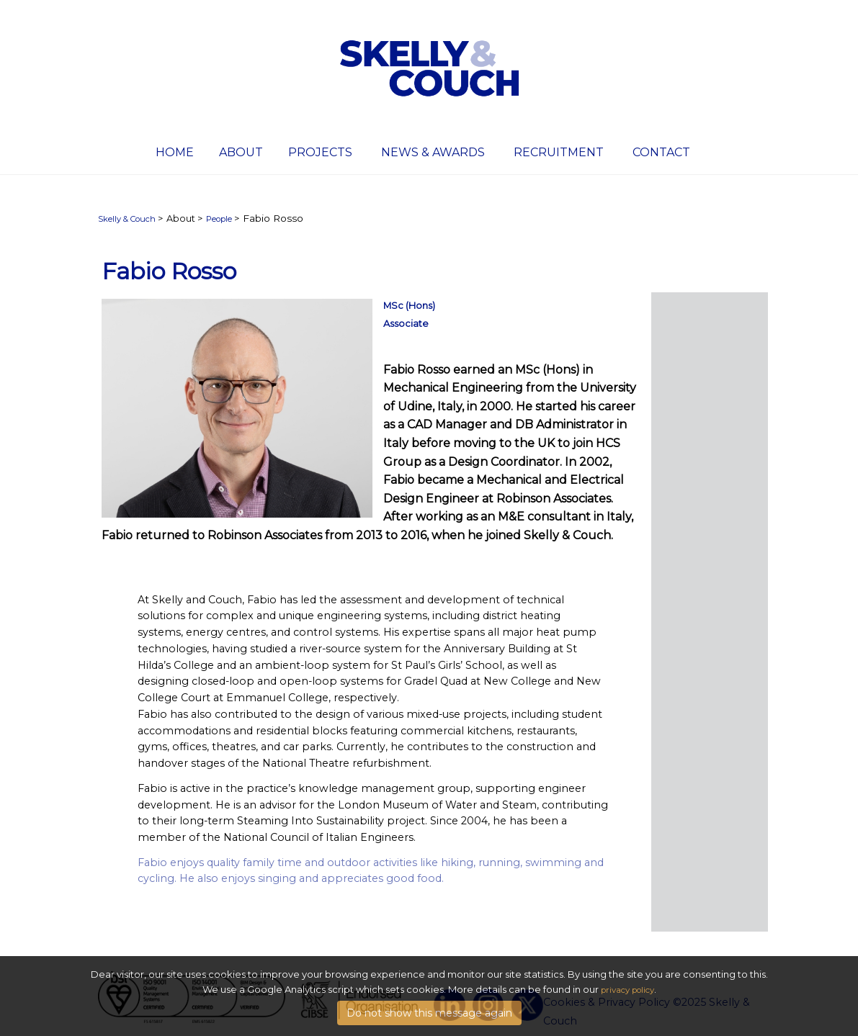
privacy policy (627, 991)
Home (175, 152)
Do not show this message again (429, 1013)
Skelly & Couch (127, 219)
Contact (661, 152)
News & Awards (433, 152)
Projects (320, 152)
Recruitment (559, 152)
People (219, 219)
